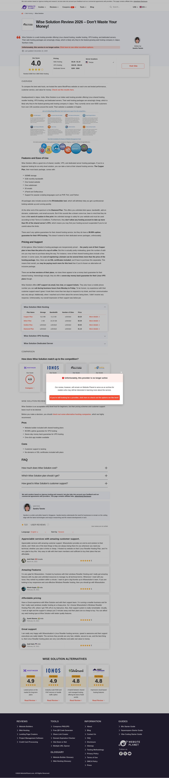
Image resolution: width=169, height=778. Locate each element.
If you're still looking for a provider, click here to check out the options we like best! (84, 398)
